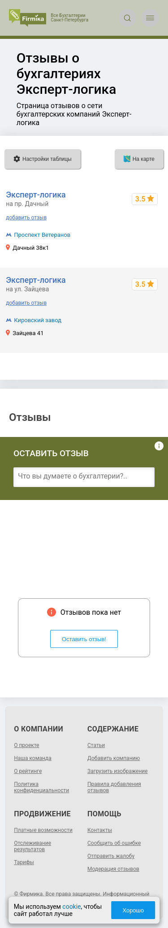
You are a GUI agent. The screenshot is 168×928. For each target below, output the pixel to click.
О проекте (26, 745)
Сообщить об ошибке (114, 843)
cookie (71, 906)
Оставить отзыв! (84, 639)
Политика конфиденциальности (41, 787)
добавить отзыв (26, 217)
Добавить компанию (113, 758)
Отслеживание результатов (32, 846)
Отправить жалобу (110, 856)
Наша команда (33, 758)
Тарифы (24, 862)
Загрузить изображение (117, 771)
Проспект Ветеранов (42, 234)
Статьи (96, 745)
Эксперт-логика (36, 194)
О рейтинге (28, 771)
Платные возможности (43, 830)
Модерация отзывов (113, 869)
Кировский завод (37, 320)
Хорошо (133, 910)
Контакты (99, 830)
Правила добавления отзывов (114, 787)
